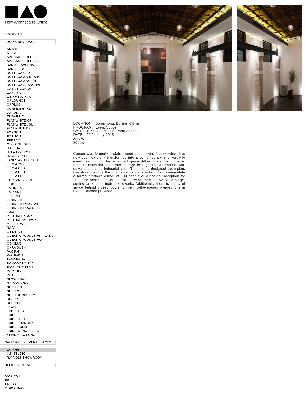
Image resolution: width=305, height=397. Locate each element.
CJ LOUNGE (16, 100)
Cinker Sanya (19, 96)
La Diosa (14, 188)
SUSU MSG (15, 299)
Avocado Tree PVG (23, 61)
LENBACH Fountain (23, 203)
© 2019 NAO (14, 388)
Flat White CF (19, 120)
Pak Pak (13, 251)
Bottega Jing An (21, 80)
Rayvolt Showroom (25, 357)
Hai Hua (13, 148)
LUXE (11, 212)
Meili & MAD (17, 223)
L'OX (10, 184)
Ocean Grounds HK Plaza (30, 235)
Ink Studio (16, 353)
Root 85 (14, 271)
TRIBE (12, 315)
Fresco (13, 140)
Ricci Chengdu (20, 267)
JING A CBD (16, 168)
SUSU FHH (15, 287)
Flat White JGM (20, 124)
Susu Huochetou (22, 295)
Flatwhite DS (18, 128)
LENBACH (14, 199)
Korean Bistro (20, 180)
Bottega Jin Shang (24, 76)
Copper (14, 349)
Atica (11, 53)
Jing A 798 (15, 164)
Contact (13, 375)
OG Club (14, 243)
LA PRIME (14, 192)
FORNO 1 (14, 132)
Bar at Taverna (20, 65)
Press (10, 384)
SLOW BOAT (16, 279)
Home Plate (17, 156)
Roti (11, 275)
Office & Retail (18, 365)
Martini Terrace (22, 219)
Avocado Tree (19, 57)
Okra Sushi (17, 247)
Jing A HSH (16, 172)
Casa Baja (16, 92)
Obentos (15, 231)
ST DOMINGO (17, 283)
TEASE (12, 307)
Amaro (13, 49)
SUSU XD (14, 303)
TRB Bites (15, 311)
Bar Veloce (17, 69)
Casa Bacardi (19, 88)
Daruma (14, 112)
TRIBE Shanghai (21, 323)
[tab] (28, 41)
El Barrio (15, 116)
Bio (8, 380)
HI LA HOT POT (18, 152)
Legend (13, 196)
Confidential (19, 108)
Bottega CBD (18, 72)
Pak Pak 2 (15, 255)
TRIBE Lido (16, 319)
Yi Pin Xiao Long (21, 335)
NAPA (11, 227)
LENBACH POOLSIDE (23, 208)
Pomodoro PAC (20, 263)
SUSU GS (14, 291)
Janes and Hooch (22, 160)
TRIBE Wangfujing (23, 331)
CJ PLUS (13, 104)
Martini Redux (20, 215)
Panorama (16, 259)
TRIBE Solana (18, 327)
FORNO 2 (14, 136)
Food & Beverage (20, 41)
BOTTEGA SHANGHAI (23, 85)
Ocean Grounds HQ (24, 239)
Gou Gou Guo (19, 144)
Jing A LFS (15, 176)
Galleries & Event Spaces (28, 342)
